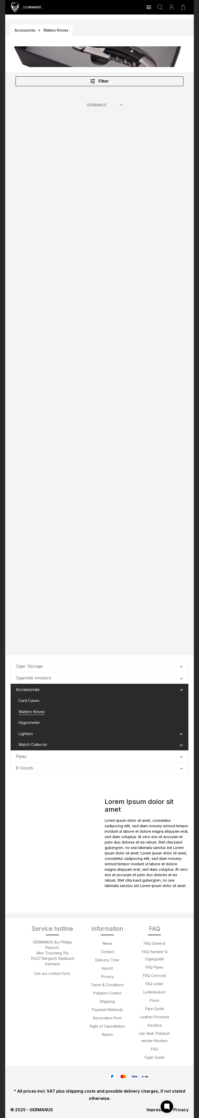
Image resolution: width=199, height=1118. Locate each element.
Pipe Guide (154, 1008)
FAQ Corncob (154, 975)
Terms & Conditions (107, 985)
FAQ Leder (154, 984)
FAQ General (154, 943)
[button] (181, 665)
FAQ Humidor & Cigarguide (154, 955)
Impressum (158, 1109)
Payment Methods (107, 1009)
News (107, 943)
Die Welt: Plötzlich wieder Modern (154, 1037)
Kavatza (154, 1025)
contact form (59, 973)
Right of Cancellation (107, 1026)
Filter (99, 80)
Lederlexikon (154, 992)
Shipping (107, 1001)
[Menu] (149, 7)
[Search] (160, 7)
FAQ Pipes (154, 967)
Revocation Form (107, 1018)
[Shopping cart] (183, 7)
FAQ (154, 1049)
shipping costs (81, 1091)
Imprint (107, 968)
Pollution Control (107, 993)
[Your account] (171, 7)
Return (107, 1034)
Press (154, 1000)
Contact (107, 951)
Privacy (107, 976)
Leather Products (154, 1017)
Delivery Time (107, 960)
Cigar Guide (154, 1057)
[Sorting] (104, 104)
